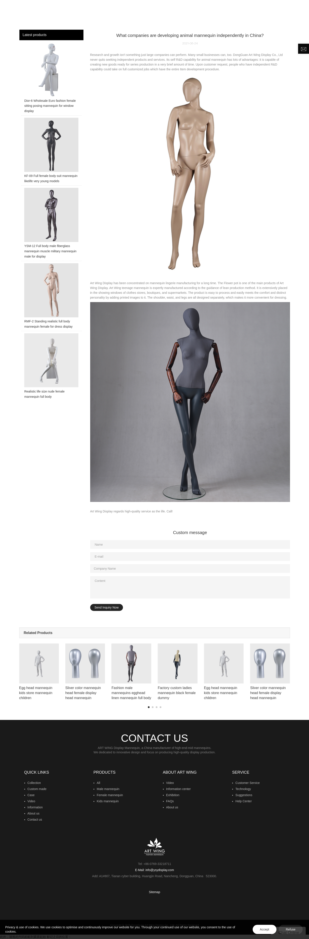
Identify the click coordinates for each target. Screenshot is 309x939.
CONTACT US (277, 14)
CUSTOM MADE (167, 14)
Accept (264, 929)
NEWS (227, 14)
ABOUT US (249, 14)
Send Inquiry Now (107, 607)
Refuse (290, 929)
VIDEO (211, 14)
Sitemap (154, 892)
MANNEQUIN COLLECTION (126, 14)
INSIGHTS (193, 14)
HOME (95, 14)
